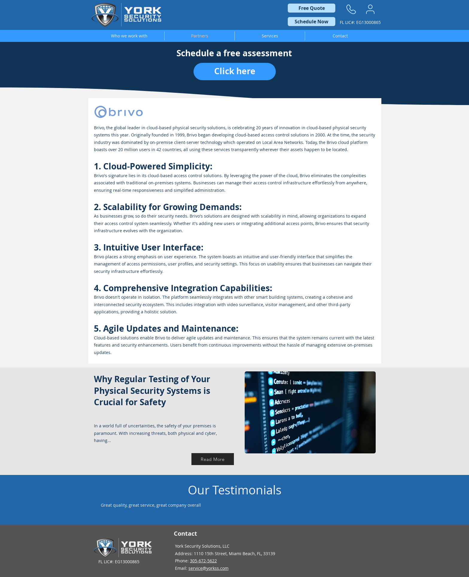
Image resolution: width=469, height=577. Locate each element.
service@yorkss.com (208, 568)
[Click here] (235, 71)
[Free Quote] (311, 8)
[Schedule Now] (311, 21)
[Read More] (212, 459)
